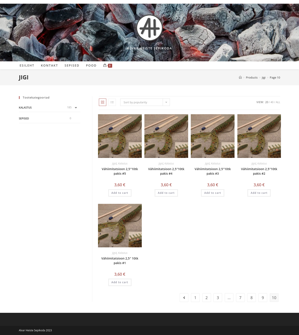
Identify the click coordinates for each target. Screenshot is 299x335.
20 (266, 102)
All (278, 102)
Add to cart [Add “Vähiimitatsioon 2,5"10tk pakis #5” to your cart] (119, 193)
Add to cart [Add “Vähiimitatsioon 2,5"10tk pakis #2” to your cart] (259, 193)
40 (272, 102)
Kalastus (122, 163)
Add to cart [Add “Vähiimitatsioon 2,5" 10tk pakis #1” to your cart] (119, 282)
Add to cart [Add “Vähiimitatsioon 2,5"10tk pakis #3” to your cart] (212, 193)
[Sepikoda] (240, 77)
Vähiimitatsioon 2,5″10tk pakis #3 (213, 171)
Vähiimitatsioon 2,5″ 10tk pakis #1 (119, 260)
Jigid (114, 163)
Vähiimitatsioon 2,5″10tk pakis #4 (166, 171)
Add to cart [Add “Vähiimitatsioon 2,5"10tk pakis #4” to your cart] (166, 193)
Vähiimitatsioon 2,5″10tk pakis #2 (259, 171)
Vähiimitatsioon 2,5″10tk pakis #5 (120, 171)
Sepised (24, 118)
